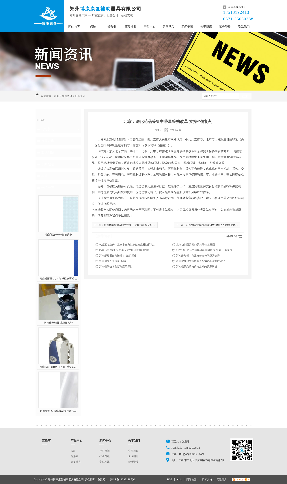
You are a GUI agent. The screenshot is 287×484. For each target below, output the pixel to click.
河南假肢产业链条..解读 (112, 261)
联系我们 (244, 26)
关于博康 (206, 26)
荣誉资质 (225, 26)
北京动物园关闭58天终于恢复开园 (195, 244)
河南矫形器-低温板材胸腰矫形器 (58, 410)
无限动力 (222, 479)
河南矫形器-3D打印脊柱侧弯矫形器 (58, 278)
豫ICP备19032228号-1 (122, 479)
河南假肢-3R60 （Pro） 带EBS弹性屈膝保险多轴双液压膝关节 (58, 366)
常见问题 (47, 152)
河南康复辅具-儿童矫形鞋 (58, 322)
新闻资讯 (187, 26)
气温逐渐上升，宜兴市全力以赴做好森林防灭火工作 (128, 244)
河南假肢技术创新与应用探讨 (116, 266)
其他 (44, 176)
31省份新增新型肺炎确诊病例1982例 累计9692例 (204, 250)
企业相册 (133, 456)
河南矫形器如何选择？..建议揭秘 (118, 255)
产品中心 (149, 26)
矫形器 (111, 26)
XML (179, 479)
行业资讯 (80, 96)
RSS (169, 479)
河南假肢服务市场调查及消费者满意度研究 (200, 261)
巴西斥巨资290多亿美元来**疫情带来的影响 (124, 250)
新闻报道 (47, 164)
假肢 (93, 26)
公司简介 (133, 450)
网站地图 (191, 479)
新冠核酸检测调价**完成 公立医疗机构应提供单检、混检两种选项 (141, 225)
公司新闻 (47, 129)
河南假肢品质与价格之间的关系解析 (196, 266)
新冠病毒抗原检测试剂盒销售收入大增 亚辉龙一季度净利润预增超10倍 (226, 225)
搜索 (245, 96)
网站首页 (74, 26)
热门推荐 (47, 188)
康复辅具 (131, 26)
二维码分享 (175, 130)
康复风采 (168, 26)
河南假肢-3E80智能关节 (58, 234)
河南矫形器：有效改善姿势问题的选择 (198, 255)
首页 (56, 96)
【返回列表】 (230, 236)
